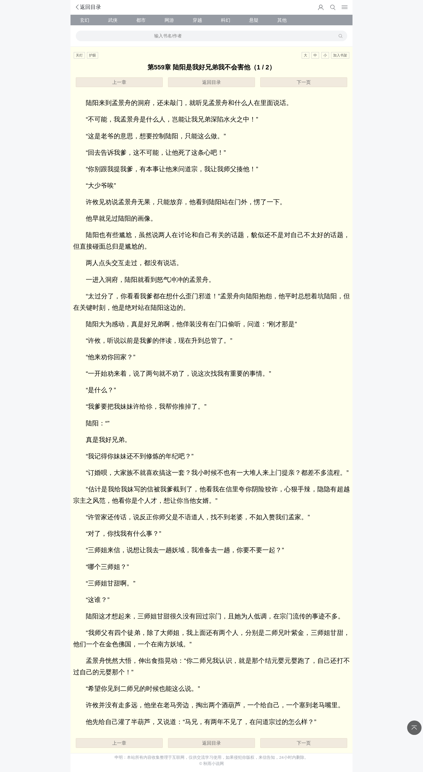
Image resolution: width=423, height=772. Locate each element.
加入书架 (340, 55)
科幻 (225, 20)
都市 (141, 20)
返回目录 (88, 7)
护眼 (92, 55)
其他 (282, 20)
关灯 (79, 55)
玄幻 (84, 20)
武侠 (113, 20)
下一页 (304, 82)
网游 (169, 20)
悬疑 (253, 20)
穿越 (197, 20)
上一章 (119, 82)
